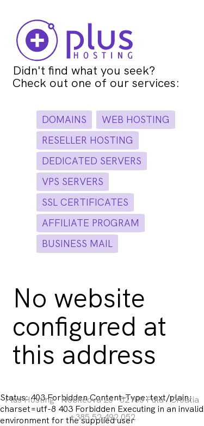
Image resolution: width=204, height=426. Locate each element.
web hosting (136, 119)
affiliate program (90, 223)
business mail (77, 243)
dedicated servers (91, 161)
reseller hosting (87, 140)
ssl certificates (85, 202)
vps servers (72, 181)
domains (64, 119)
